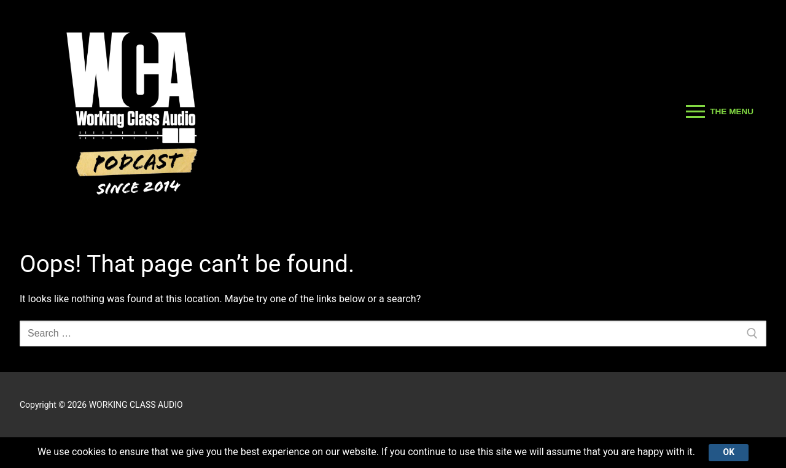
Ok (728, 452)
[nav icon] (719, 112)
